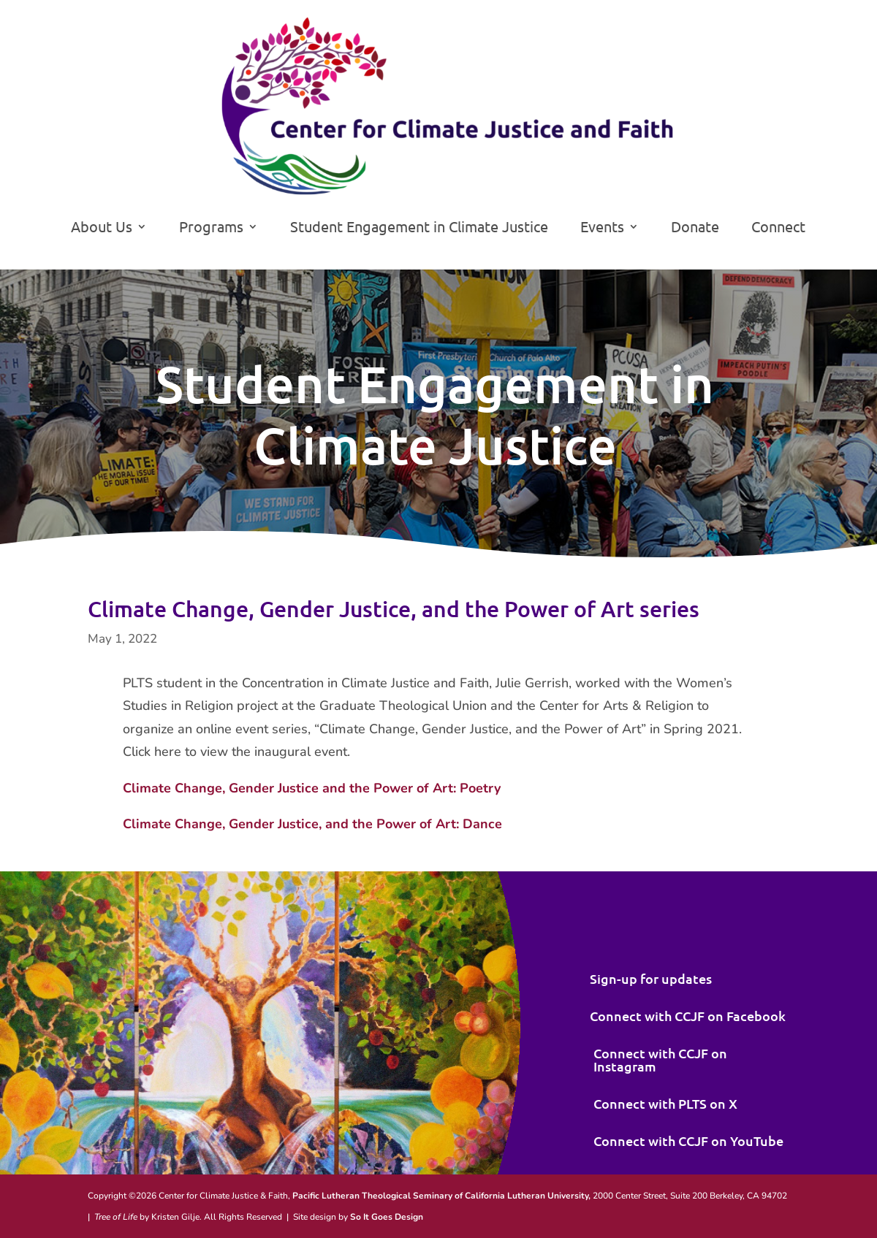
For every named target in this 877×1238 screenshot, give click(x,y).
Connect (778, 228)
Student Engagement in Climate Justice (419, 228)
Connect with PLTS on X (665, 1103)
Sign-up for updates (651, 978)
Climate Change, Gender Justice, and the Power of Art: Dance (312, 824)
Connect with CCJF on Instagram (660, 1059)
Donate (695, 228)
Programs (211, 228)
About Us (101, 228)
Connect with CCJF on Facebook (688, 1015)
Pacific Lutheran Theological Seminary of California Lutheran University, (441, 1195)
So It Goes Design (386, 1217)
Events (602, 228)
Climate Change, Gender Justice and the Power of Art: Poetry (312, 788)
